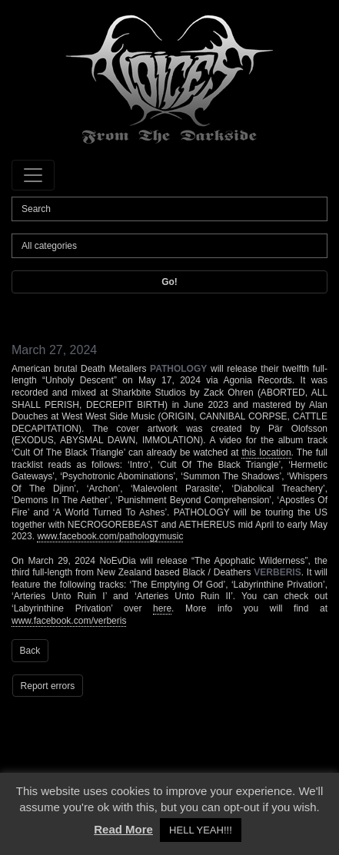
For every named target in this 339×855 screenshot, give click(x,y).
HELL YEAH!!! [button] (200, 830)
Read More (123, 829)
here (162, 608)
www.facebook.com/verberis (69, 620)
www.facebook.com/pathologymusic (110, 536)
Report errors (48, 686)
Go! (169, 282)
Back (30, 650)
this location (266, 452)
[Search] (169, 209)
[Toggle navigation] (33, 175)
